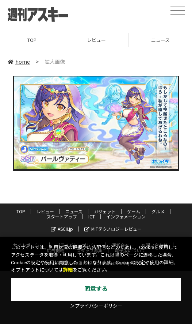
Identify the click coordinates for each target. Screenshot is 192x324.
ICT (91, 216)
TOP (32, 39)
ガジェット (105, 211)
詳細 (68, 270)
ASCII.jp (62, 229)
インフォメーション (126, 216)
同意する (96, 288)
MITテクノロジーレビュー (113, 229)
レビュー (96, 39)
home (19, 61)
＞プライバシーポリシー (96, 306)
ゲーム (133, 211)
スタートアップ (61, 216)
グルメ (158, 211)
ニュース (73, 211)
